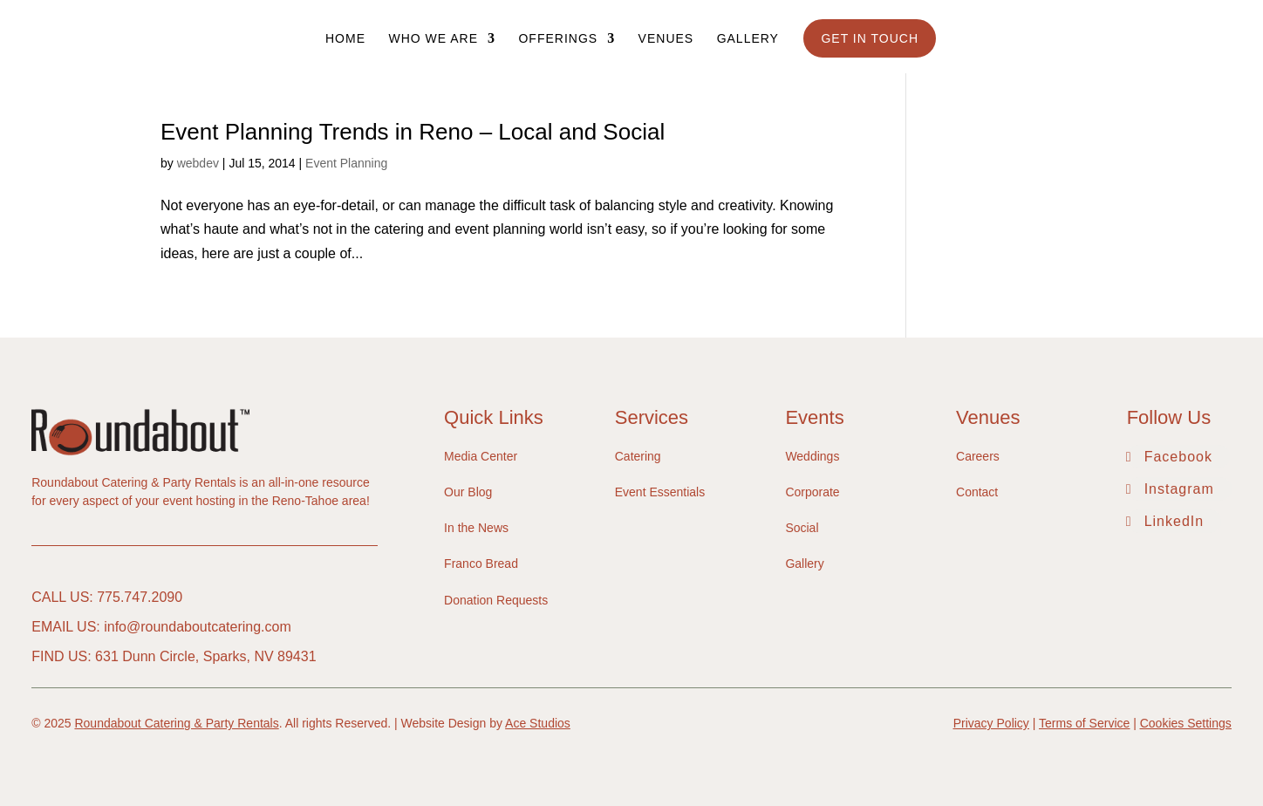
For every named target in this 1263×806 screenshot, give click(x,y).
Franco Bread (481, 563)
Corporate (812, 492)
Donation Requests (496, 600)
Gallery (748, 38)
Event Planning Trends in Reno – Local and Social (412, 132)
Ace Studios (537, 723)
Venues (666, 38)
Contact (977, 492)
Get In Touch (869, 38)
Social (801, 528)
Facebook (1178, 456)
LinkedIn (1174, 521)
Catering (638, 456)
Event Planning (346, 163)
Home (345, 38)
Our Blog (468, 492)
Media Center (480, 456)
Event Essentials (660, 492)
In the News (476, 528)
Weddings (812, 456)
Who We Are (433, 38)
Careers (978, 456)
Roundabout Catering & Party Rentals (176, 723)
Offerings (557, 38)
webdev (198, 163)
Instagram (1179, 489)
